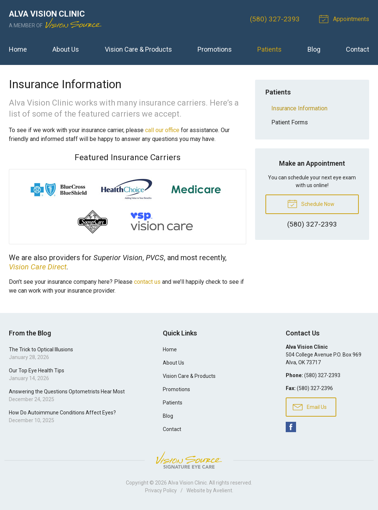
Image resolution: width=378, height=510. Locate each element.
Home (18, 49)
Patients (269, 49)
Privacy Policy (161, 490)
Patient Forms (289, 122)
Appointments (345, 18)
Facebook (291, 427)
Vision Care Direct (37, 266)
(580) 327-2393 (275, 19)
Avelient (222, 490)
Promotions (214, 49)
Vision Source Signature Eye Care (189, 460)
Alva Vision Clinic (187, 483)
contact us (147, 281)
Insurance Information (299, 108)
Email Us (310, 407)
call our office (162, 130)
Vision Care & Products (138, 49)
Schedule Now (310, 203)
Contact (357, 49)
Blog (313, 49)
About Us (65, 49)
